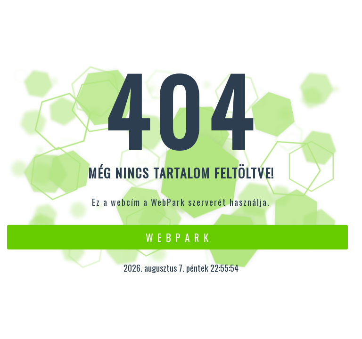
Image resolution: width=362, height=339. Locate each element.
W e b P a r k (177, 236)
